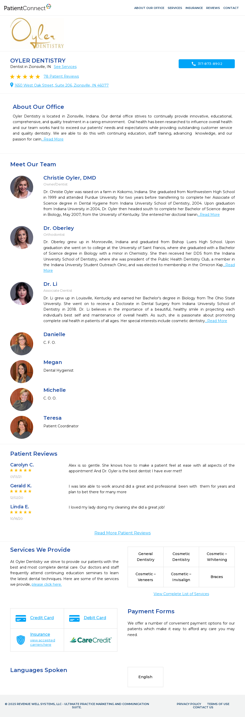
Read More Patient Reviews (122, 533)
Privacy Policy (189, 704)
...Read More (52, 139)
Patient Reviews (61, 76)
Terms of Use (218, 704)
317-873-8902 (207, 63)
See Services (65, 66)
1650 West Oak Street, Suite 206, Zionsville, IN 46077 (62, 85)
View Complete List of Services (181, 594)
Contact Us (203, 707)
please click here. (47, 584)
